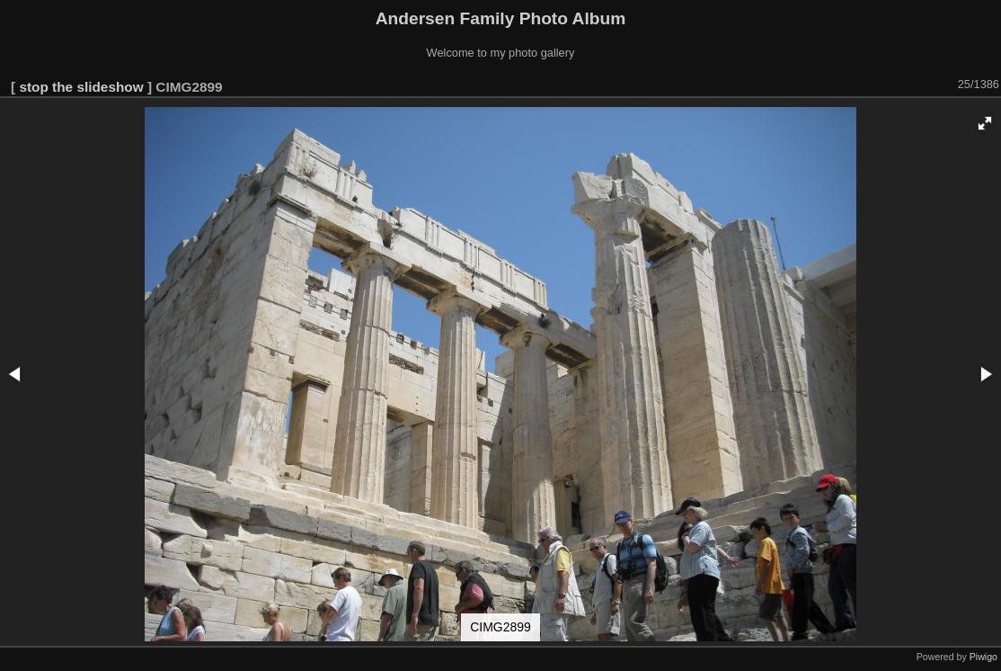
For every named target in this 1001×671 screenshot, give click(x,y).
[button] (984, 123)
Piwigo (983, 656)
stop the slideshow (81, 86)
